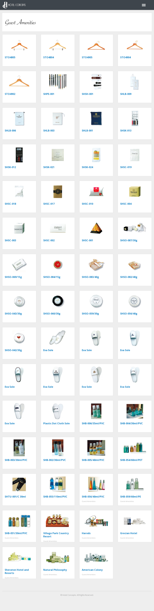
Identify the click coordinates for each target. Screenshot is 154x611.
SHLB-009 (125, 94)
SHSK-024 (87, 167)
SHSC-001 (87, 240)
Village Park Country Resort (56, 535)
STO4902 (10, 94)
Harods (86, 533)
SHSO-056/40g (128, 313)
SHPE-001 (48, 94)
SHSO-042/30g (13, 350)
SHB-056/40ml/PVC (93, 496)
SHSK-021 (48, 167)
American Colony (92, 569)
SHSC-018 (10, 203)
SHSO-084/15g (51, 277)
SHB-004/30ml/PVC (131, 423)
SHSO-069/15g (13, 277)
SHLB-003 (48, 130)
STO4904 (125, 57)
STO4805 (10, 57)
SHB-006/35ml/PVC (93, 423)
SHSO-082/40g (128, 277)
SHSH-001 (87, 94)
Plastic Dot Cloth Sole (56, 423)
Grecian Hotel (128, 533)
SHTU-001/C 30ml (15, 496)
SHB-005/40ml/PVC (93, 460)
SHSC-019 (126, 167)
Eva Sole (48, 350)
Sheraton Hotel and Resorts (17, 571)
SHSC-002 (49, 240)
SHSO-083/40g (90, 277)
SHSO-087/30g (128, 240)
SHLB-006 (10, 130)
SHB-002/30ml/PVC (54, 460)
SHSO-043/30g (13, 313)
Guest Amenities (88, 501)
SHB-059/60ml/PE (130, 496)
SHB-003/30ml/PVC (16, 460)
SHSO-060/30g (51, 313)
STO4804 (48, 57)
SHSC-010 (87, 203)
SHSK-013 (125, 130)
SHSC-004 (126, 203)
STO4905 (87, 57)
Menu (143, 3)
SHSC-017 (49, 203)
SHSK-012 (10, 167)
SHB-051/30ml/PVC (16, 533)
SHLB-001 (87, 130)
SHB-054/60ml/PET (131, 460)
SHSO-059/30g (90, 313)
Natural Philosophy (55, 569)
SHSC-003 (10, 240)
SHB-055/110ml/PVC (55, 496)
